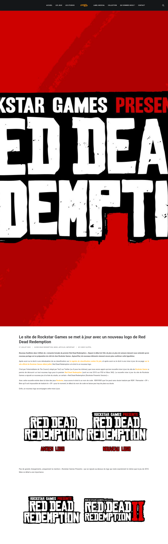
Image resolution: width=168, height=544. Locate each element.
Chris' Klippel (86, 302)
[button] (163, 5)
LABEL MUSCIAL (99, 5)
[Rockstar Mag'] (84, 5)
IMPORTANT (70, 302)
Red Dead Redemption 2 (67, 507)
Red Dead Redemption (44, 302)
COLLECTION (112, 5)
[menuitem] (49, 5)
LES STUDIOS (70, 5)
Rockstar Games (141, 324)
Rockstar (59, 335)
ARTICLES (62, 302)
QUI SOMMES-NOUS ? (127, 5)
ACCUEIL (49, 5)
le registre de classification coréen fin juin (86, 316)
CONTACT (141, 5)
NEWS (56, 302)
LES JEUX (59, 5)
